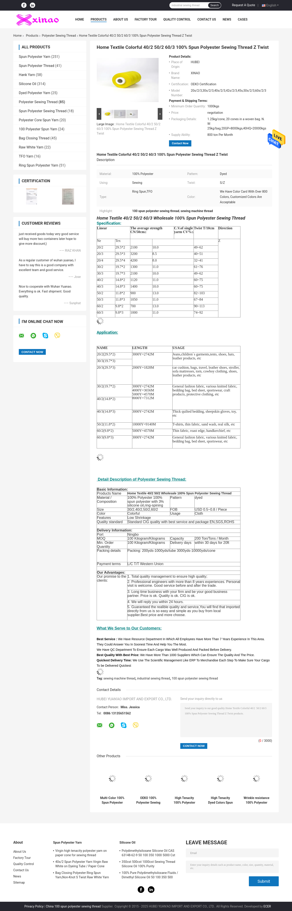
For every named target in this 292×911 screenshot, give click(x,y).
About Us (120, 19)
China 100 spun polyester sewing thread (73, 906)
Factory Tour (146, 19)
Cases (243, 19)
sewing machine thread (119, 678)
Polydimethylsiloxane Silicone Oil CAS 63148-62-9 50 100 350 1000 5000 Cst (148, 853)
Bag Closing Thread (34, 138)
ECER (267, 906)
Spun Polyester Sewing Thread (43, 111)
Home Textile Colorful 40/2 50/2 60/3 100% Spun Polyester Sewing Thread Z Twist (128, 128)
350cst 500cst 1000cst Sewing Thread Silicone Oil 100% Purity (148, 864)
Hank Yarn (27, 75)
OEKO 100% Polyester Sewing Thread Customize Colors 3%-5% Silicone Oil (148, 800)
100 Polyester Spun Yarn (38, 129)
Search (214, 5)
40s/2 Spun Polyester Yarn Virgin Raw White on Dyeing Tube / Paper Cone (81, 864)
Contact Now (180, 143)
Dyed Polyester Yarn (34, 93)
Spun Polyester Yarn (34, 57)
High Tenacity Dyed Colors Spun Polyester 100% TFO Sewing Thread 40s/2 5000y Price (220, 800)
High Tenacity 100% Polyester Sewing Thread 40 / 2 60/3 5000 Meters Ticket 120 (184, 800)
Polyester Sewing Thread (59, 35)
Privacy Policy (33, 906)
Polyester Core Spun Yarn (39, 120)
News (227, 19)
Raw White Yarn (31, 147)
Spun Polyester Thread (36, 66)
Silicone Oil (27, 84)
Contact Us (206, 19)
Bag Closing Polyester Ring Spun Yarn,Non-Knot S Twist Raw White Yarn (82, 875)
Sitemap (19, 882)
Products (99, 19)
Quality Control (177, 19)
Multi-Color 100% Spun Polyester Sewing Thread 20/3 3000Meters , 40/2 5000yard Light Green (112, 800)
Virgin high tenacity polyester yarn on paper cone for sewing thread (81, 853)
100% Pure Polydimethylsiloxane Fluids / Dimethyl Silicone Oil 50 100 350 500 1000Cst (150, 875)
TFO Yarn (26, 156)
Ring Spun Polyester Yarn (38, 165)
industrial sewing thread (153, 678)
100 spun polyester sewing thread (195, 678)
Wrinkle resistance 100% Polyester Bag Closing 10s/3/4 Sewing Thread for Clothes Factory (257, 800)
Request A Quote (243, 5)
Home (79, 19)
